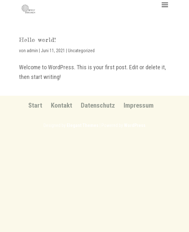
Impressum (139, 105)
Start (35, 105)
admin (32, 50)
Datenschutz (98, 105)
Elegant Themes (83, 125)
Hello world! (37, 39)
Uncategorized (81, 50)
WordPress (135, 125)
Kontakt (61, 105)
